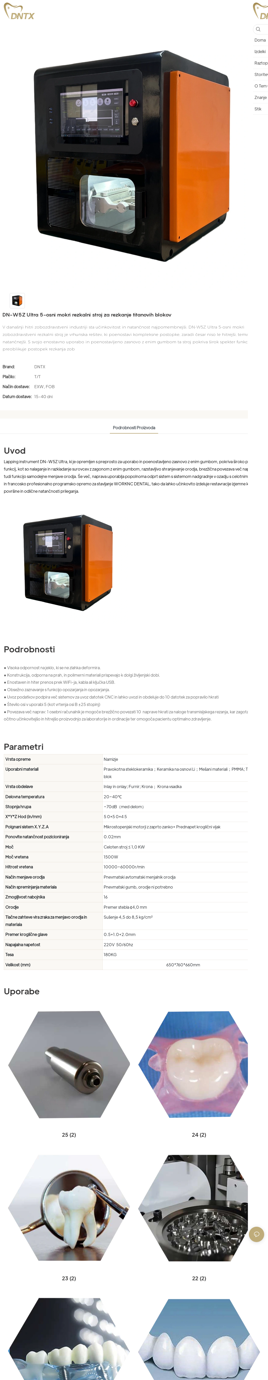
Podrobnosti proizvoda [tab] (134, 427)
